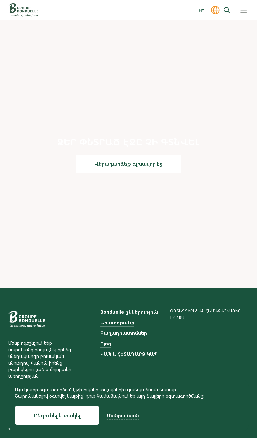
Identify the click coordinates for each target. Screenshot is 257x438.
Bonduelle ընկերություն (129, 312)
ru (181, 318)
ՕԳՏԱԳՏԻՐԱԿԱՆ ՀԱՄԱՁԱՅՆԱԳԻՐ (205, 311)
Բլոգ (105, 343)
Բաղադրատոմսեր (123, 333)
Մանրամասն (123, 415)
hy (172, 318)
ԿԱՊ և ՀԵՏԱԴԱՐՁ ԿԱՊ (129, 354)
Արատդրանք (117, 322)
